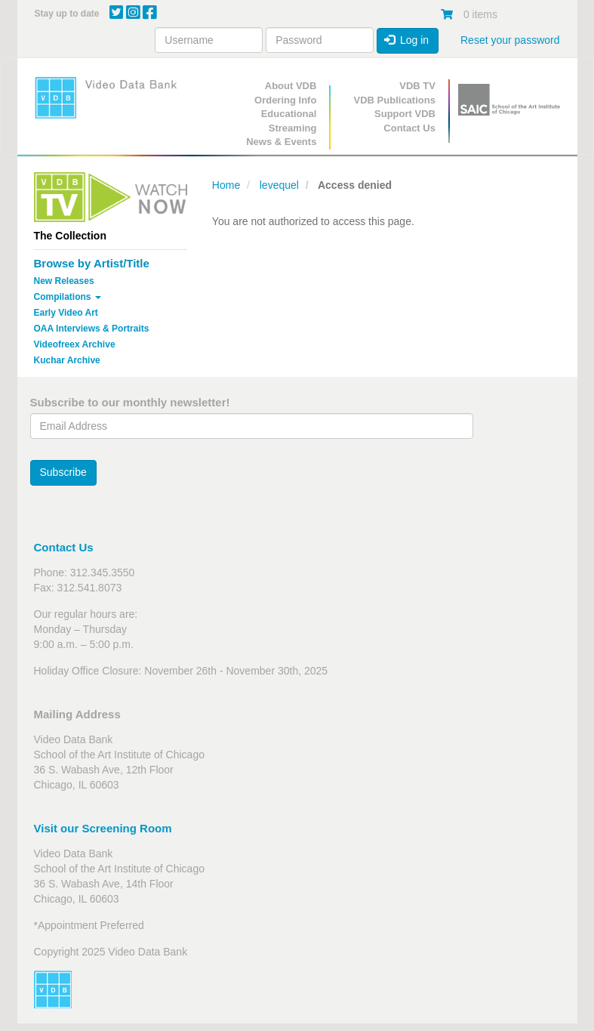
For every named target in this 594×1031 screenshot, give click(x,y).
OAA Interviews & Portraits (91, 328)
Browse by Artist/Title (91, 263)
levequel (279, 185)
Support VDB (404, 113)
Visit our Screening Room (103, 828)
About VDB (291, 85)
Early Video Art (66, 312)
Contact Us (409, 128)
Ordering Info (285, 100)
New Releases (64, 281)
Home (226, 185)
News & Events (281, 141)
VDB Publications (394, 100)
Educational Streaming (289, 121)
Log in (406, 40)
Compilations (67, 297)
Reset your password (510, 40)
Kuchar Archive (67, 360)
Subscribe (63, 472)
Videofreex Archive (74, 344)
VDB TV (417, 85)
